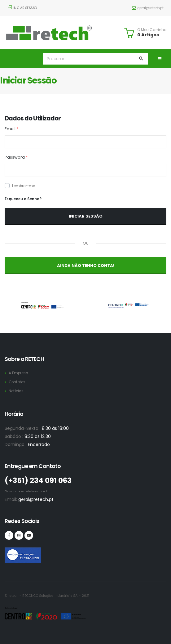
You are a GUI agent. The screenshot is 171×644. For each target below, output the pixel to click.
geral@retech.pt (147, 8)
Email (11, 129)
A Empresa (18, 373)
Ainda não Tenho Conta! (85, 265)
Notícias (16, 391)
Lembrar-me (23, 185)
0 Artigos (148, 35)
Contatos (17, 382)
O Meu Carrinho (151, 30)
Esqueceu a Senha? (23, 198)
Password (16, 157)
